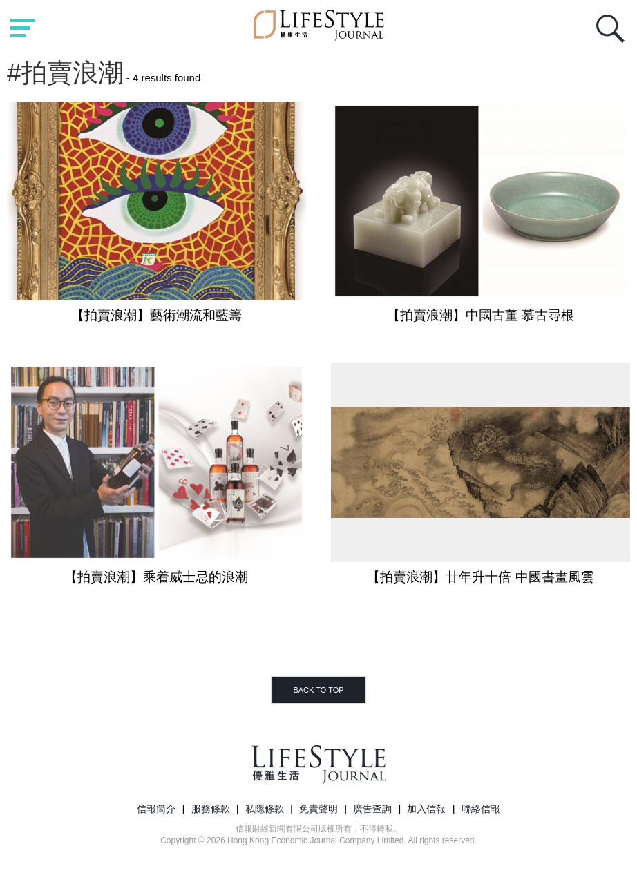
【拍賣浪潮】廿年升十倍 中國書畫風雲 (480, 577)
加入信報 (426, 808)
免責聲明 (318, 808)
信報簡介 (156, 808)
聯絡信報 (481, 808)
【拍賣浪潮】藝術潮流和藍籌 (156, 315)
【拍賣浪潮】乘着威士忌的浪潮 (156, 577)
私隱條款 (264, 808)
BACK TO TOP (318, 690)
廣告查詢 (372, 808)
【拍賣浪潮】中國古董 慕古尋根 (480, 315)
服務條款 (210, 808)
